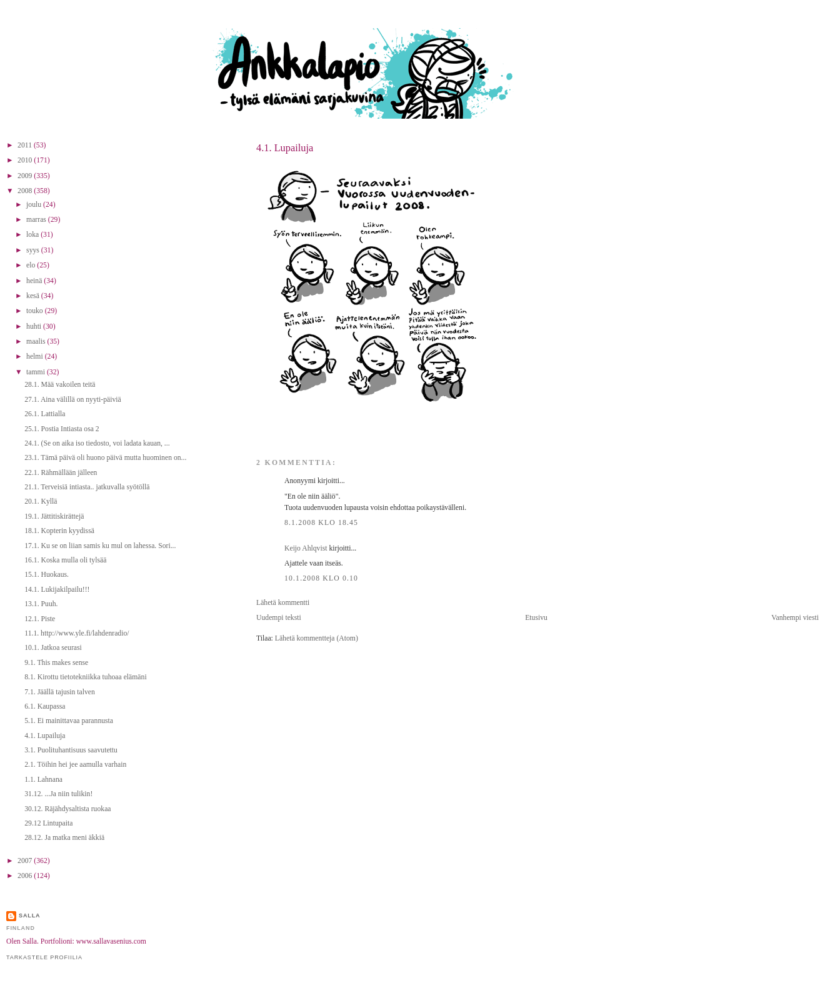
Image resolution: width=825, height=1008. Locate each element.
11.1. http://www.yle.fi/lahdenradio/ (76, 633)
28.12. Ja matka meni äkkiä (64, 838)
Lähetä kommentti (282, 603)
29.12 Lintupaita (48, 823)
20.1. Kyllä (40, 501)
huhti (34, 326)
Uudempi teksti (278, 618)
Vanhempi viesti (795, 618)
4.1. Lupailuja (284, 148)
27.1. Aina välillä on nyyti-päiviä (72, 400)
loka (33, 235)
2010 (26, 160)
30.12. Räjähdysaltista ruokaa (67, 809)
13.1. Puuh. (41, 604)
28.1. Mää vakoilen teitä (59, 385)
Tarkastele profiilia (44, 957)
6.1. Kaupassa (44, 706)
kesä (33, 296)
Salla (30, 915)
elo (31, 265)
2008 (26, 191)
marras (37, 220)
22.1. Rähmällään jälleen (60, 473)
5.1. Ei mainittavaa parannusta (68, 721)
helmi (35, 356)
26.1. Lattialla (44, 414)
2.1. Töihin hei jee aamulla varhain (75, 765)
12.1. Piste (39, 619)
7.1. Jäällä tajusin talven (59, 692)
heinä (35, 281)
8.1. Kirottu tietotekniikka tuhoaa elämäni (85, 677)
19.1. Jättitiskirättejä (54, 516)
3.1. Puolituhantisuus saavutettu (71, 750)
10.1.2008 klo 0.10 (321, 578)
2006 (26, 876)
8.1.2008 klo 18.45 (321, 523)
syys (33, 250)
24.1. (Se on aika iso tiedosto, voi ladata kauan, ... (96, 443)
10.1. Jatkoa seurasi (53, 648)
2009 (26, 176)
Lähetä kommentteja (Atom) (316, 638)
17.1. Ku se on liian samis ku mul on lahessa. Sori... (100, 546)
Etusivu (536, 618)
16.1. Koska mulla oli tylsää (65, 560)
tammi (36, 372)
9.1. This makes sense (56, 663)
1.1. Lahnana (43, 780)
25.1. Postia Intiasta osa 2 (61, 429)
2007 (26, 861)
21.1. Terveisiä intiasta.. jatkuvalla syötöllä (86, 487)
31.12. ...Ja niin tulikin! (58, 794)
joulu (34, 205)
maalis (36, 341)
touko (35, 311)
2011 (26, 145)
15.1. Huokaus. (46, 575)
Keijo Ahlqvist (306, 548)
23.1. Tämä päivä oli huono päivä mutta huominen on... (105, 458)
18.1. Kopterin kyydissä (59, 531)
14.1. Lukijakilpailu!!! (56, 590)
